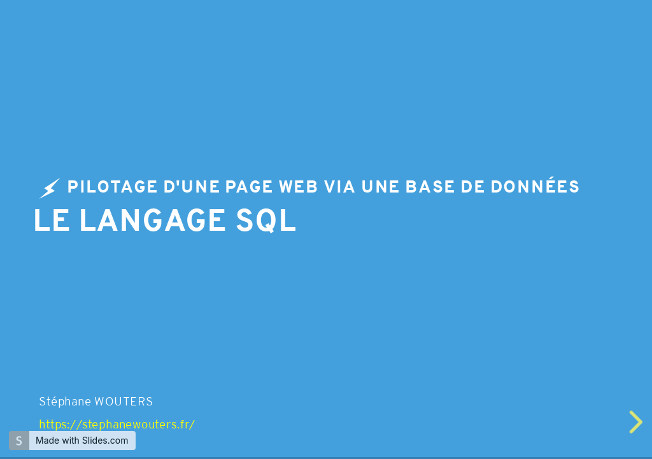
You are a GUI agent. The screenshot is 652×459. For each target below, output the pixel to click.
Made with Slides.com (82, 440)
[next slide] (637, 422)
